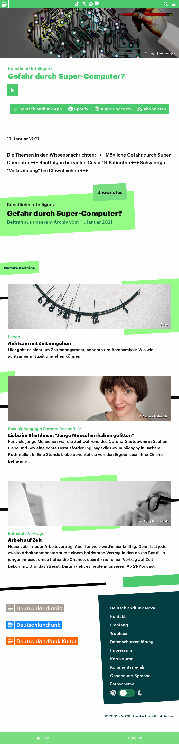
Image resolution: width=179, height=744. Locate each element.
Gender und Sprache (130, 675)
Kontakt (118, 616)
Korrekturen (122, 658)
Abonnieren (151, 108)
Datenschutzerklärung (132, 641)
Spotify (78, 108)
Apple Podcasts (113, 108)
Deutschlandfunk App (37, 108)
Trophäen (119, 633)
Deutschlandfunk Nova (132, 607)
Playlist (135, 737)
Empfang (119, 624)
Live (45, 737)
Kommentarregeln (128, 666)
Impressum (121, 649)
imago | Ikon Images (161, 53)
